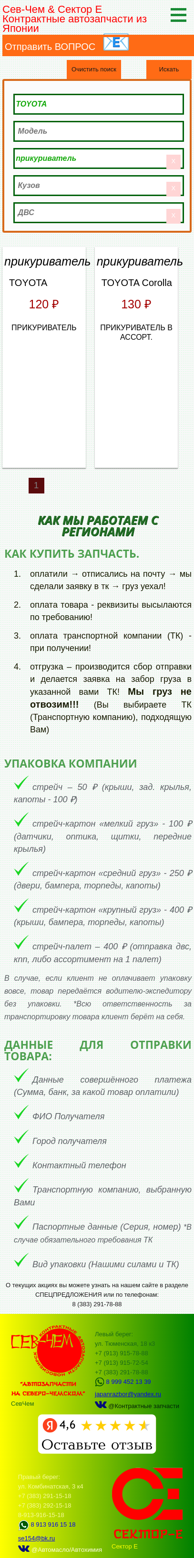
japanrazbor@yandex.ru (128, 1394)
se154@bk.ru (36, 1538)
